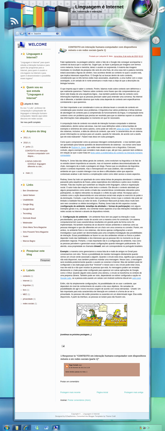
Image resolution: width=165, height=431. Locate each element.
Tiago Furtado (73, 365)
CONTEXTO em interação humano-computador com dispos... (37, 153)
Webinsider (28, 223)
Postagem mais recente (70, 392)
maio (28, 173)
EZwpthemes (70, 416)
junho (28, 147)
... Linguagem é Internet (97, 6)
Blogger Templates (95, 416)
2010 (25, 143)
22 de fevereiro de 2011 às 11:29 (79, 367)
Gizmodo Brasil (29, 218)
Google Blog (28, 204)
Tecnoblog (27, 213)
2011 (25, 137)
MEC (25, 294)
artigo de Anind (123, 129)
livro (24, 290)
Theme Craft (111, 416)
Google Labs (65, 278)
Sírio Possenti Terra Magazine (35, 232)
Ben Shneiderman (30, 191)
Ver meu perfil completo (31, 122)
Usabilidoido (28, 200)
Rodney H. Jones (78, 147)
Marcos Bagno (29, 241)
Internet (26, 281)
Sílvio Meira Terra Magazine (35, 227)
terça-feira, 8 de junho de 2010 (126, 56)
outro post (136, 278)
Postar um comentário (69, 381)
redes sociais (28, 303)
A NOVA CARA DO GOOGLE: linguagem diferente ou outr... (35, 164)
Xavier (25, 236)
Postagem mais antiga (133, 392)
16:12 (141, 56)
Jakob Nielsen (29, 195)
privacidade (28, 299)
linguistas (27, 285)
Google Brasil (28, 209)
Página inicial (102, 392)
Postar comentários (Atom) (79, 400)
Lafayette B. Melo (31, 104)
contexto (26, 276)
